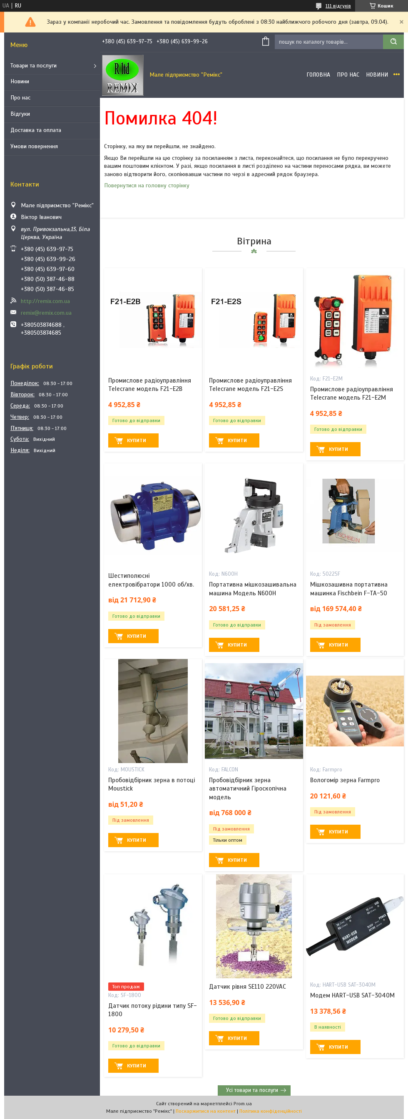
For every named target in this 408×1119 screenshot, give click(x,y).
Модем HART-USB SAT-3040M (352, 995)
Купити (136, 440)
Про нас (20, 97)
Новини (19, 81)
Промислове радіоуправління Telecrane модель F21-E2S (250, 385)
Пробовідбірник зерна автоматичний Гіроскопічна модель (247, 788)
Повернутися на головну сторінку (146, 185)
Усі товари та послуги (252, 1090)
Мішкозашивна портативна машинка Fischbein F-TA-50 (349, 589)
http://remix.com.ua (45, 301)
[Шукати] (393, 42)
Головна (318, 74)
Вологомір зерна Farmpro (345, 780)
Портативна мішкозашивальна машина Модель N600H (252, 589)
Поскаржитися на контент (206, 1111)
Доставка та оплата (35, 130)
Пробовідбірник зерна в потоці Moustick (151, 784)
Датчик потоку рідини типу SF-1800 (152, 1010)
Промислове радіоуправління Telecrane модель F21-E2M (351, 393)
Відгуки (20, 113)
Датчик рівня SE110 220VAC (247, 986)
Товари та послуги (33, 65)
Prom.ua (243, 1104)
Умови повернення (34, 146)
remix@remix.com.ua (46, 312)
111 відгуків (338, 6)
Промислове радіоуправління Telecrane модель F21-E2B (149, 385)
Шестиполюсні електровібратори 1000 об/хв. (151, 580)
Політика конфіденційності (270, 1111)
